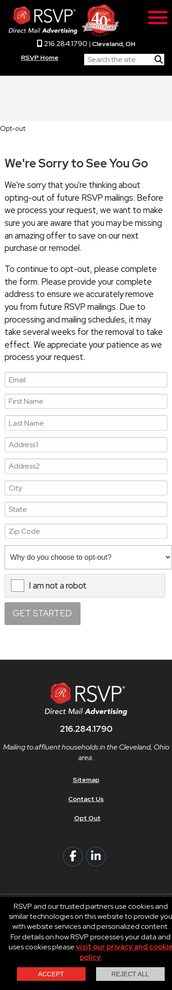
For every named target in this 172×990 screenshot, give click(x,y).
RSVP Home (40, 57)
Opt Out (87, 818)
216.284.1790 (62, 43)
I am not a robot (57, 585)
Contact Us (86, 799)
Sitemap (86, 780)
